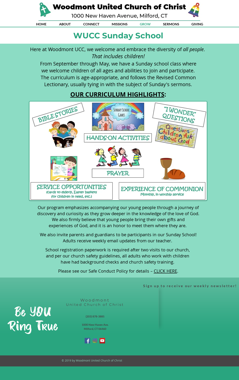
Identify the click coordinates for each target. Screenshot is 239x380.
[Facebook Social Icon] (87, 340)
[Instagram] (95, 340)
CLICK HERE (165, 271)
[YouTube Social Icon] (102, 340)
